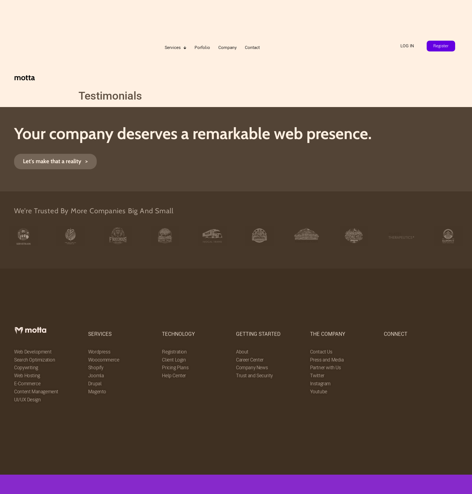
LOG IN (407, 45)
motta (24, 77)
